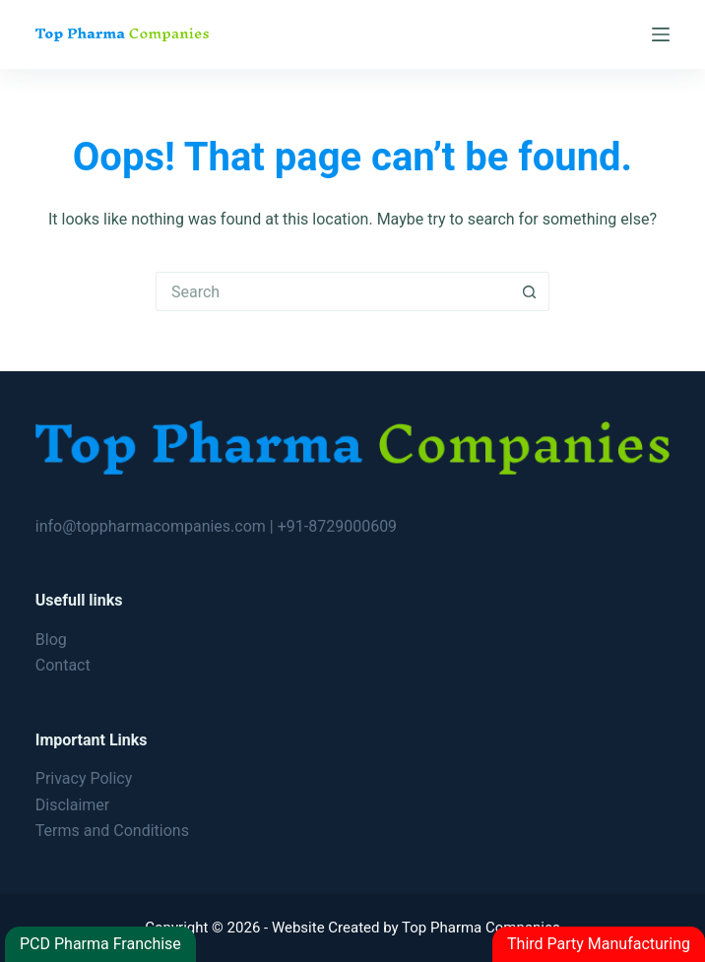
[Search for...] (333, 291)
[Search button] (529, 291)
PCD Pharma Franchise (100, 943)
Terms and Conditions (112, 830)
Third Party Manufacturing (598, 943)
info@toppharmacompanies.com (152, 526)
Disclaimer (72, 805)
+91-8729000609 (337, 526)
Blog (51, 639)
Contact (63, 665)
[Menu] (661, 34)
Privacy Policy (84, 778)
